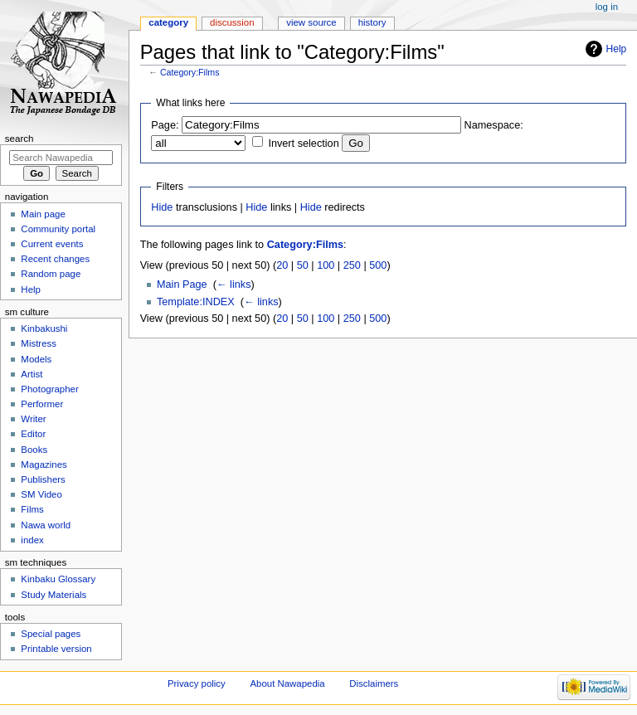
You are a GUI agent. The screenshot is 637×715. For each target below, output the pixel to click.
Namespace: (493, 125)
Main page (43, 214)
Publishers (43, 479)
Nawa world (46, 525)
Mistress (38, 343)
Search (19, 138)
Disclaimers (373, 683)
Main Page (182, 284)
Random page (50, 274)
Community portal (58, 229)
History (372, 22)
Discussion (232, 22)
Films (32, 509)
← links (233, 284)
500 (378, 265)
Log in (607, 7)
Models (36, 359)
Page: (164, 125)
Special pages (50, 634)
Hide (162, 207)
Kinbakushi (44, 328)
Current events (52, 244)
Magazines (43, 464)
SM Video (41, 494)
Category (168, 22)
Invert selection (303, 143)
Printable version (56, 649)
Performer (42, 404)
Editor (33, 434)
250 (352, 265)
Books (34, 450)
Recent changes (55, 259)
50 (303, 265)
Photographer (49, 389)
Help (616, 49)
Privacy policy (197, 683)
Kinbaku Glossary (58, 579)
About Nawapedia (287, 683)
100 (325, 265)
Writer (33, 419)
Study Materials (53, 595)
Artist (31, 374)
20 (282, 265)
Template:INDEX (196, 302)
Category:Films (190, 72)
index (32, 540)
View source (311, 22)
